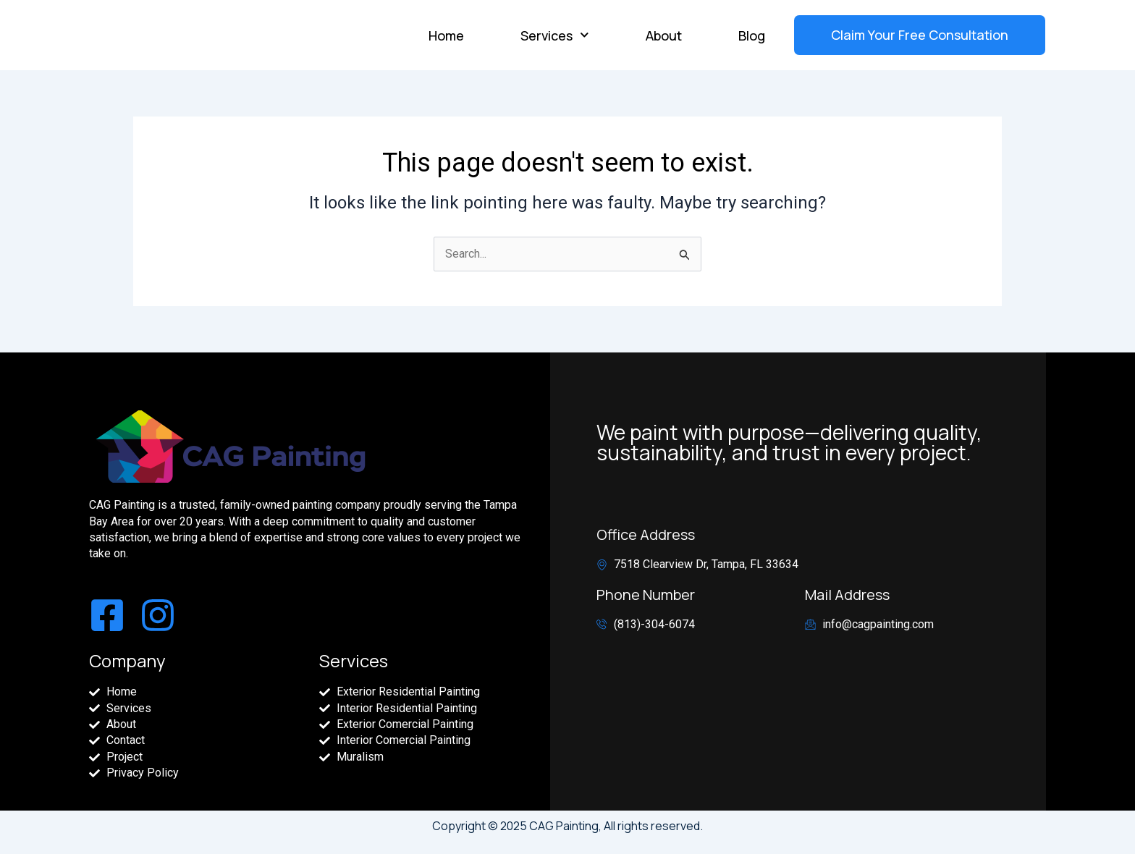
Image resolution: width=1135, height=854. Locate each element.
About (664, 35)
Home (446, 35)
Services (554, 35)
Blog (751, 35)
